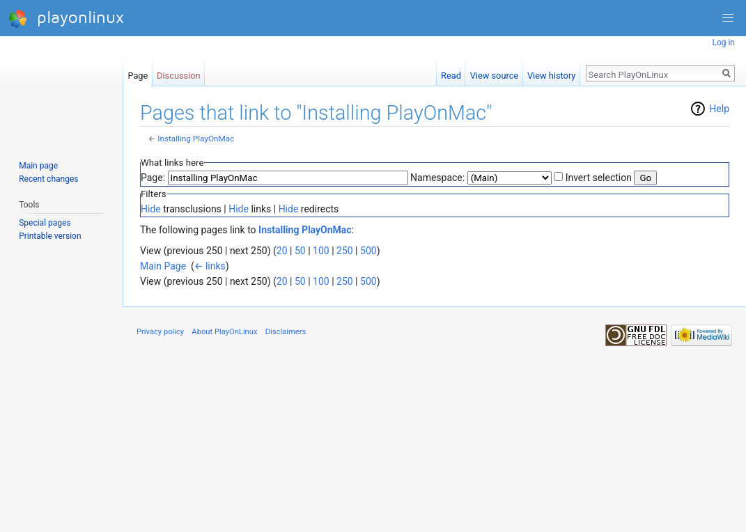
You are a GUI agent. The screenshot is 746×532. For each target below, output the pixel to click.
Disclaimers (285, 331)
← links (210, 266)
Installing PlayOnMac (195, 138)
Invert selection (599, 177)
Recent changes (48, 179)
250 (344, 250)
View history (551, 72)
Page (137, 72)
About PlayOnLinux (224, 331)
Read (451, 72)
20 (282, 250)
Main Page (163, 266)
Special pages (44, 223)
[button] (728, 18)
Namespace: (437, 177)
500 (368, 250)
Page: (153, 177)
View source (494, 72)
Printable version (50, 236)
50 (300, 250)
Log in (723, 42)
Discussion (179, 72)
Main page (38, 166)
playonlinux (66, 18)
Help (719, 108)
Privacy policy (160, 331)
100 (321, 250)
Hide (151, 208)
